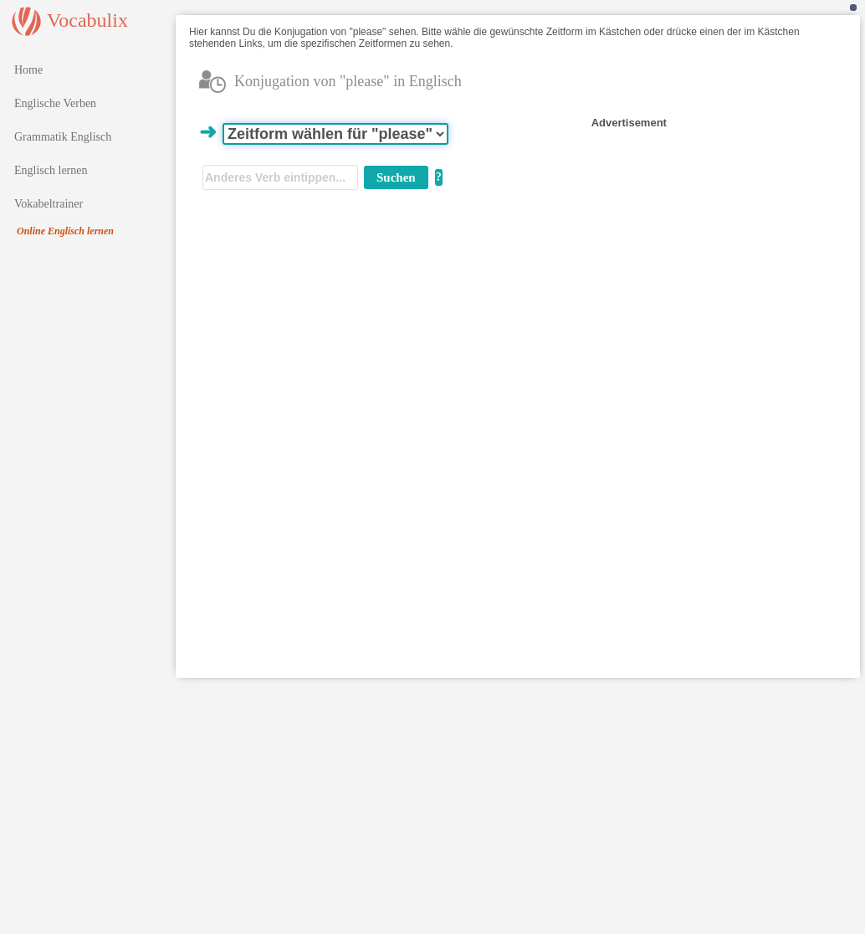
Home (28, 70)
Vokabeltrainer (48, 204)
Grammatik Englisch (62, 137)
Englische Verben (55, 103)
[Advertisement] (711, 236)
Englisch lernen (50, 170)
